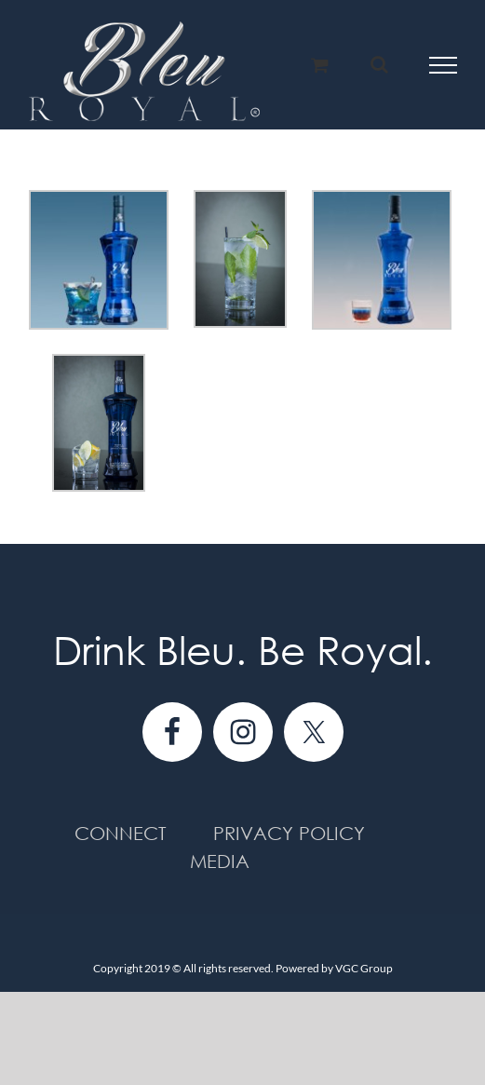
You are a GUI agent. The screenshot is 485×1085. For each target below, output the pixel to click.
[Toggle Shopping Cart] (320, 65)
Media (219, 861)
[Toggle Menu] (443, 65)
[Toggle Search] (379, 64)
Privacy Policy (289, 833)
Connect (120, 833)
